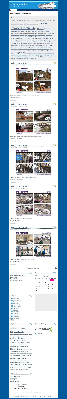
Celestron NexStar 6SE (22, 335)
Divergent (34, 43)
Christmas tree (32, 49)
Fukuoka (31, 38)
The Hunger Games (19, 31)
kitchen (22, 353)
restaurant (19, 362)
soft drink (44, 43)
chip (44, 40)
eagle (23, 40)
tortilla (32, 55)
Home (19, 10)
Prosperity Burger (21, 33)
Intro (22, 10)
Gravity (28, 24)
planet (19, 360)
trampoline (46, 53)
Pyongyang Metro (14, 280)
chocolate (20, 47)
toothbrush (39, 55)
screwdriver (14, 50)
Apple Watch (20, 38)
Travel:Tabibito (16, 318)
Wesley (15, 65)
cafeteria (23, 43)
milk (34, 41)
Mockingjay (46, 28)
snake (41, 36)
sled (48, 49)
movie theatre (21, 28)
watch (11, 369)
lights (45, 49)
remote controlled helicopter (18, 56)
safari (36, 40)
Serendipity (30, 392)
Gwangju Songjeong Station (44, 33)
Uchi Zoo (35, 95)
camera (26, 334)
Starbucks (17, 365)
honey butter (50, 43)
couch (40, 50)
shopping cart (31, 45)
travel (41, 40)
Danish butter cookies (46, 56)
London (14, 355)
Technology (16, 308)
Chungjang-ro (37, 20)
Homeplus (25, 50)
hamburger (25, 346)
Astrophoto (16, 298)
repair (26, 56)
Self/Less (37, 45)
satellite (12, 364)
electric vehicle (23, 344)
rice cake (30, 43)
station (21, 365)
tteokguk (28, 53)
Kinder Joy (25, 47)
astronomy (13, 328)
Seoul (15, 364)
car (17, 58)
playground (23, 360)
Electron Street (22, 20)
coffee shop (23, 340)
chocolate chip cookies (33, 50)
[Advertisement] (46, 302)
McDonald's (14, 33)
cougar (34, 35)
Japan (19, 353)
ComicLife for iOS (14, 381)
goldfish (29, 36)
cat (17, 335)
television (48, 31)
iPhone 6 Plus (43, 20)
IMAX (31, 24)
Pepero (51, 45)
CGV (25, 24)
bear (31, 35)
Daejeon (28, 342)
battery (52, 55)
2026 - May (45, 276)
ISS (17, 353)
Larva (19, 58)
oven (52, 47)
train (27, 367)
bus (21, 40)
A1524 (28, 20)
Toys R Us (40, 53)
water (14, 369)
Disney (44, 55)
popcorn (52, 29)
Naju (53, 33)
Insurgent (39, 43)
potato (13, 45)
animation (13, 58)
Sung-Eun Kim (20, 53)
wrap (36, 55)
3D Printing (16, 311)
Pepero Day (14, 47)
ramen (29, 360)
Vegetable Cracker (15, 43)
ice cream (26, 349)
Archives (44, 10)
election (14, 344)
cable (17, 20)
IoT (14, 351)
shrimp (13, 41)
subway (40, 38)
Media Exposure (17, 301)
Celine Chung (27, 31)
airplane (37, 41)
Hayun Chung (34, 36)
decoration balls (40, 49)
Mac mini (43, 31)
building (12, 334)
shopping (51, 38)
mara (18, 40)
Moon (25, 355)
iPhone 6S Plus (13, 353)
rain (26, 360)
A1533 (17, 326)
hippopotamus (39, 35)
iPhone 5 (17, 351)
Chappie (35, 33)
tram (39, 40)
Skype (12, 53)
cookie (27, 49)
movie (43, 23)
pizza (54, 40)
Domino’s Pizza (49, 40)
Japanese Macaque (16, 35)
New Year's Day (51, 50)
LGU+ (54, 20)
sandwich (28, 362)
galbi (45, 41)
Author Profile (28, 10)
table (18, 50)
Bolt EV (26, 332)
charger (27, 338)
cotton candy (33, 47)
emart (47, 38)
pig (39, 36)
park (14, 360)
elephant (23, 58)
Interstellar (35, 24)
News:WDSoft (17, 306)
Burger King (20, 24)
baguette (42, 47)
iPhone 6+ (49, 20)
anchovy (41, 41)
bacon (37, 47)
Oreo (21, 50)
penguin (44, 38)
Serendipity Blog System (16, 376)
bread (45, 47)
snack (17, 36)
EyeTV (39, 31)
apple (24, 326)
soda (12, 31)
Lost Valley (28, 58)
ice (23, 349)
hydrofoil (36, 38)
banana (22, 41)
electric (18, 344)
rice (23, 362)
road (26, 36)
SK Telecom (14, 24)
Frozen (48, 55)
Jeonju (15, 40)
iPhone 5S (21, 351)
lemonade (30, 353)
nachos (16, 45)
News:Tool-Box (17, 305)
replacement (31, 56)
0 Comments (19, 97)
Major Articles (36, 10)
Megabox (37, 28)
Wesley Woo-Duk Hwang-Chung (22, 55)
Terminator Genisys (23, 45)
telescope (18, 367)
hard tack (32, 40)
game (14, 346)
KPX (26, 43)
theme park (34, 58)
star (14, 365)
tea (15, 367)
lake (27, 353)
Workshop (16, 316)
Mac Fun (16, 313)
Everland (27, 40)
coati (12, 40)
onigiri (47, 41)
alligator (45, 36)
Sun (27, 365)
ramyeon (12, 362)
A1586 (31, 20)
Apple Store (14, 38)
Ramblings (16, 303)
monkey (23, 35)
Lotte (50, 41)
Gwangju (13, 20)
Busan (27, 38)
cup (25, 342)
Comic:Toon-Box (13, 97)
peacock (48, 35)
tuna (48, 45)
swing (36, 53)
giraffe (53, 36)
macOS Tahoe (13, 378)
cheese (49, 47)
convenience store (28, 41)
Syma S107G (38, 56)
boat (25, 38)
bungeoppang (14, 49)
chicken (12, 340)
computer (32, 53)
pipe (26, 35)
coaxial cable (34, 31)
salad (45, 45)
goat (51, 35)
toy (29, 47)
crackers (42, 45)
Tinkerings (15, 310)
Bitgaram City (29, 33)
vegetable (17, 41)
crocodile (49, 36)
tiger (44, 35)
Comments (39, 333)
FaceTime (44, 50)
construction (22, 36)
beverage (23, 328)
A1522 (11, 326)
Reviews (16, 314)
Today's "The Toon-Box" (19, 63)
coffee (20, 340)
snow (51, 49)
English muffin (21, 49)
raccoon (13, 36)
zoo (29, 35)
